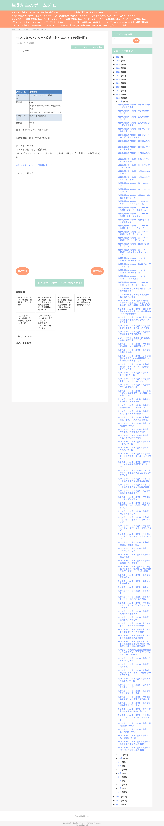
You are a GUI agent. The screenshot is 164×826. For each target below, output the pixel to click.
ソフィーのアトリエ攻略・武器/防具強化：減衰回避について (134, 339)
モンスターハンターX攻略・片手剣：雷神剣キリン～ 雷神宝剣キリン (134, 345)
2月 (120, 788)
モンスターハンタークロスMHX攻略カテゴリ (59, 283)
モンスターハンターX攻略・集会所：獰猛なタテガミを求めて (134, 333)
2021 (118, 76)
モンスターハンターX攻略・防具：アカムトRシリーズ (134, 680)
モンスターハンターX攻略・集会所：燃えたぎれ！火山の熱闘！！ (134, 412)
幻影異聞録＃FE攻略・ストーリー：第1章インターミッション (134, 271)
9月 (120, 762)
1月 (120, 792)
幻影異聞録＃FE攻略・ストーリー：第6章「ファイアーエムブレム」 (134, 208)
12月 (120, 101)
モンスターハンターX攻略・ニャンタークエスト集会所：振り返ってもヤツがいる (134, 472)
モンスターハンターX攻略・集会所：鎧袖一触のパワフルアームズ (134, 406)
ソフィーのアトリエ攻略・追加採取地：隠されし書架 (133, 295)
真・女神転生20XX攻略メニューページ (94, 22)
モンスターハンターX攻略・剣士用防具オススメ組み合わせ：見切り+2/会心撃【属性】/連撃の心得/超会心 (134, 302)
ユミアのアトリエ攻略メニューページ (58, 22)
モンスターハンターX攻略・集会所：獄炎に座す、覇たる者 (134, 692)
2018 (118, 87)
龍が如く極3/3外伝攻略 (79, 25)
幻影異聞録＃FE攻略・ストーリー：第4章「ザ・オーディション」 (134, 239)
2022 (118, 72)
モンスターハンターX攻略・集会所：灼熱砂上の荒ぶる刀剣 (134, 492)
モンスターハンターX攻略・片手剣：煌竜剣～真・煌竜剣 (134, 561)
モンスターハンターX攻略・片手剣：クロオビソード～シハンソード (134, 380)
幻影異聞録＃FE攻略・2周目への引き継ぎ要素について (134, 196)
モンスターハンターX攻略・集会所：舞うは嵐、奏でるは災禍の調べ (134, 430)
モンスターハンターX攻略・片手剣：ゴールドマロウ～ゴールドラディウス (134, 456)
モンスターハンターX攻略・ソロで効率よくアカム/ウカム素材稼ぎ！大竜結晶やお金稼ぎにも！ (134, 358)
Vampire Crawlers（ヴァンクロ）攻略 (109, 25)
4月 (120, 781)
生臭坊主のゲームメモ (34, 5)
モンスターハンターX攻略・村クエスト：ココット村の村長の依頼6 (134, 598)
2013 (118, 800)
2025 (118, 61)
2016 (118, 94)
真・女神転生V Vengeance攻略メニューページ (32, 16)
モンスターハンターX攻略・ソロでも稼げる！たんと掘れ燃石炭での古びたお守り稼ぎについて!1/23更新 (134, 568)
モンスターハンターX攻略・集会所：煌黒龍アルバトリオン (134, 704)
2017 (118, 91)
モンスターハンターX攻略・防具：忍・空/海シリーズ (133, 736)
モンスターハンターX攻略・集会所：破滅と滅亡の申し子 (134, 618)
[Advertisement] (60, 70)
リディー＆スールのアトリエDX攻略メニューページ (114, 16)
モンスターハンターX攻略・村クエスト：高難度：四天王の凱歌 (134, 636)
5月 (120, 777)
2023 (118, 68)
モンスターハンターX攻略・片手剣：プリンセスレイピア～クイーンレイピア (134, 519)
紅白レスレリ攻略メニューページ (26, 25)
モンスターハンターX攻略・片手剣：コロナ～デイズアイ (134, 498)
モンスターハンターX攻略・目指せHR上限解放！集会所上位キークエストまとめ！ (134, 319)
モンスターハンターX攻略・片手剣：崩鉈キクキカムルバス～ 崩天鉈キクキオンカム (134, 366)
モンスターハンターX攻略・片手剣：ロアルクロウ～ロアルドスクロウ (134, 327)
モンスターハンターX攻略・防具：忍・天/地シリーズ (133, 730)
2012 (118, 804)
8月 (120, 766)
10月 (120, 758)
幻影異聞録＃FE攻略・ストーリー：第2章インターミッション (134, 259)
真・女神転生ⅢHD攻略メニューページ (72, 16)
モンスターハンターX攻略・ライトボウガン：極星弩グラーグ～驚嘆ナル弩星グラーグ (134, 393)
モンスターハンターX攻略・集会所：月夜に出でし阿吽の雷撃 (134, 436)
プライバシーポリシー (21, 22)
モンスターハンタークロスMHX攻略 (87, 47)
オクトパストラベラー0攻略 (55, 25)
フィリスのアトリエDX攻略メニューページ (31, 19)
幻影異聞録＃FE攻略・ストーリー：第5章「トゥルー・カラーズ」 (134, 227)
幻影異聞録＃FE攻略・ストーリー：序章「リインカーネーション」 (134, 283)
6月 (120, 773)
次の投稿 (22, 271)
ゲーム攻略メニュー (139, 19)
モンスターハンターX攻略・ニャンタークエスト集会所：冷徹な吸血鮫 (134, 480)
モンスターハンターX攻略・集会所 (133, 587)
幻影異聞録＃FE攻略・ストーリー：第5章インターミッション (134, 214)
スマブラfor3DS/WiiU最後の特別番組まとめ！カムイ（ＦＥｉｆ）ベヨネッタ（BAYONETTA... (134, 652)
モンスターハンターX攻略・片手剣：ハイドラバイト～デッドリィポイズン (134, 536)
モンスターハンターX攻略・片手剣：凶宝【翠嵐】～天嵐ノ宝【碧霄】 (134, 418)
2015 (118, 98)
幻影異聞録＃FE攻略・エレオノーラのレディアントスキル (134, 136)
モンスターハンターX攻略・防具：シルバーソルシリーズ (134, 549)
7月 (120, 769)
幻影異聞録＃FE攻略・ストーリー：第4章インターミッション (134, 233)
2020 (118, 79)
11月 (120, 755)
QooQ (86, 825)
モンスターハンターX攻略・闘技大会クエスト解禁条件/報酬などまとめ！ (134, 464)
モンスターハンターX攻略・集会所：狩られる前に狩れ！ (134, 386)
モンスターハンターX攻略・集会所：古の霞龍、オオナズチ (134, 400)
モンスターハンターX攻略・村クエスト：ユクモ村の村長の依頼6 (134, 624)
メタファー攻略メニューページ (25, 12)
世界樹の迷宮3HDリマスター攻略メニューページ (95, 12)
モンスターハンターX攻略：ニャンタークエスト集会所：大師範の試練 (134, 486)
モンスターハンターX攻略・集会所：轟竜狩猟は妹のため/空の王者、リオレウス (134, 505)
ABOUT (36, 22)
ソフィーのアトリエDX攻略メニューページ (71, 19)
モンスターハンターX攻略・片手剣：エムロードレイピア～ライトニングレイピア (134, 605)
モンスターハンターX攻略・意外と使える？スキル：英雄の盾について (134, 710)
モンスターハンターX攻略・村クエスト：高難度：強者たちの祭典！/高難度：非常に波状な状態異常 (134, 643)
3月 (120, 784)
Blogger (86, 816)
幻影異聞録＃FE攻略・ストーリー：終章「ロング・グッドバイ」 (134, 202)
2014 (118, 797)
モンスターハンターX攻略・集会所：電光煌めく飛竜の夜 (134, 612)
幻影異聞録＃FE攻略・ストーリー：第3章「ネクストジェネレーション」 (134, 252)
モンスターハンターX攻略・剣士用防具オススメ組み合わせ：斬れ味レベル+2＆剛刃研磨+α (134, 311)
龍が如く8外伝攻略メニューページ (56, 12)
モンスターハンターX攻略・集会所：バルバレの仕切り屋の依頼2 (134, 748)
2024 (118, 64)
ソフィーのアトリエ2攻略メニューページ (110, 19)
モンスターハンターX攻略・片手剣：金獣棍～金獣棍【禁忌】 (134, 543)
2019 (118, 83)
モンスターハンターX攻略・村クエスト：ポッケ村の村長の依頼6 (134, 630)
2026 (118, 57)
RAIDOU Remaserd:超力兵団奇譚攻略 (131, 22)
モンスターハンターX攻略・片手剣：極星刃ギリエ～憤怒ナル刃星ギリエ (134, 698)
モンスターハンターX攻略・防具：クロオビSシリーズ (134, 374)
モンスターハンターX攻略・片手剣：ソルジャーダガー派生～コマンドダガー (134, 528)
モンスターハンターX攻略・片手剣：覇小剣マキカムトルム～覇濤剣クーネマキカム (134, 672)
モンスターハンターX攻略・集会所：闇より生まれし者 (134, 512)
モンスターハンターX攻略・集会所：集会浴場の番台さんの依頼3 (134, 742)
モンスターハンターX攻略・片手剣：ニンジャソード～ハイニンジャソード (134, 717)
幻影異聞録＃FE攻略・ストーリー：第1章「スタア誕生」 (134, 277)
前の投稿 (97, 271)
